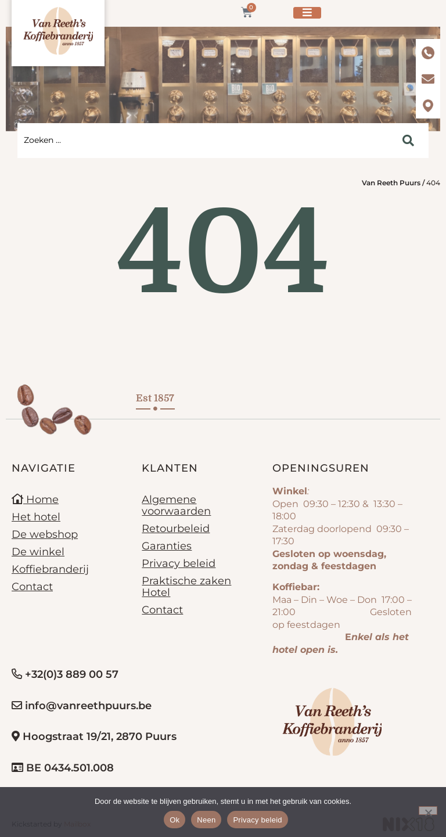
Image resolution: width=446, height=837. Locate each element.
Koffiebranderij (50, 569)
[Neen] (428, 810)
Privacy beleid (178, 563)
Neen (206, 820)
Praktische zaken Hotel (186, 586)
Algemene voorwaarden (176, 505)
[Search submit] (408, 140)
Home (35, 499)
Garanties (167, 546)
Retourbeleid (176, 528)
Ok (174, 820)
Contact (32, 586)
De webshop (45, 534)
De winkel (38, 551)
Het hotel (36, 517)
